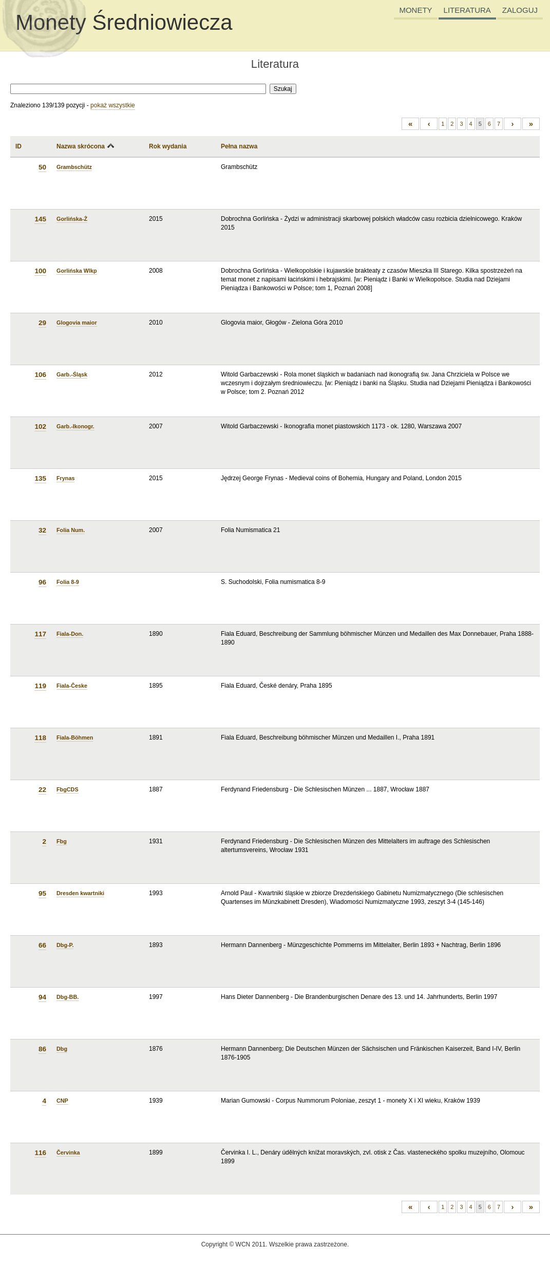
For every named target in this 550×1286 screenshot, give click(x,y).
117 (40, 634)
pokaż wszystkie (112, 105)
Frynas (65, 478)
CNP (62, 1101)
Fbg (61, 841)
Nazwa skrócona (80, 146)
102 (40, 426)
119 (40, 686)
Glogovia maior (76, 322)
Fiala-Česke (71, 686)
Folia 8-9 (67, 582)
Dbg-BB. (67, 997)
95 (42, 893)
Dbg (61, 1049)
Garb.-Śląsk (71, 374)
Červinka (68, 1152)
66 (42, 945)
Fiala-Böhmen (74, 737)
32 (42, 530)
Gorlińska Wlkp (76, 271)
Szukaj (283, 88)
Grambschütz (74, 167)
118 (40, 738)
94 (42, 997)
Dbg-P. (64, 945)
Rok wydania (167, 146)
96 (42, 582)
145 (40, 219)
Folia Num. (70, 530)
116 (40, 1153)
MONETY (415, 10)
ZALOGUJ (520, 10)
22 (42, 789)
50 (42, 167)
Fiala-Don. (69, 634)
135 (40, 478)
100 (40, 271)
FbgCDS (67, 789)
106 (40, 375)
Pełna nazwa (239, 146)
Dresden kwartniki (80, 893)
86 (42, 1049)
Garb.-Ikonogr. (75, 426)
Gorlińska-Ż (71, 219)
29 (42, 323)
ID (18, 146)
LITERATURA (467, 10)
